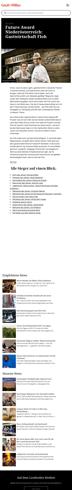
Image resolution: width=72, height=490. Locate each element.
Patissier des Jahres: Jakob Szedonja (27, 177)
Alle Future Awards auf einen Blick (26, 210)
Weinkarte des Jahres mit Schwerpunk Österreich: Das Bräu (36, 194)
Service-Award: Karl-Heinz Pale (25, 196)
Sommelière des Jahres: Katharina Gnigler (29, 180)
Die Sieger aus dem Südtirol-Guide (26, 213)
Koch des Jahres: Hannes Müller (25, 175)
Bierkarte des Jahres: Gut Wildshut (26, 207)
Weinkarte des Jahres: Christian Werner (28, 191)
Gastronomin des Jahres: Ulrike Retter (27, 204)
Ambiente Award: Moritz (22, 202)
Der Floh (13, 162)
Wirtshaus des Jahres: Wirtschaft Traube (29, 199)
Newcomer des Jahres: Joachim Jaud (27, 183)
